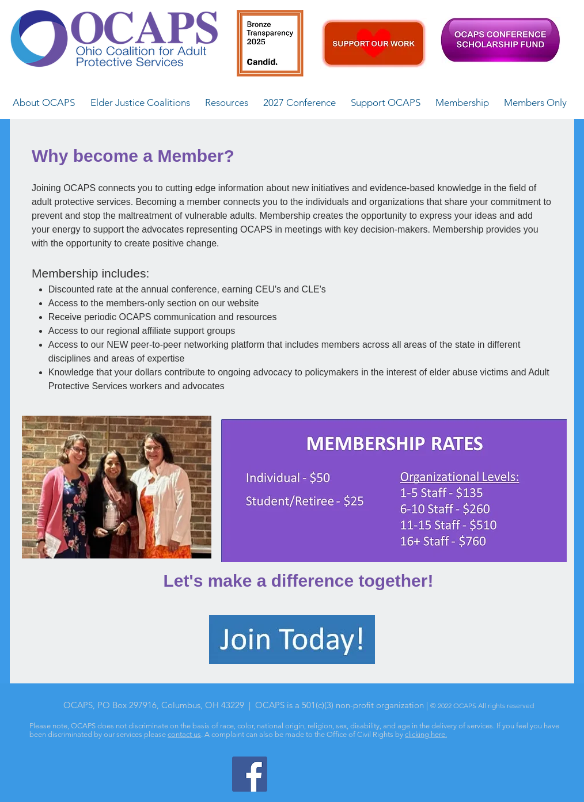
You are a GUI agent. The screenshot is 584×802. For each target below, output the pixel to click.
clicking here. (426, 734)
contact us (184, 734)
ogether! (398, 580)
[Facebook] (249, 774)
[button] (43, 102)
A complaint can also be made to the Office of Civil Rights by (304, 734)
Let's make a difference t (264, 580)
